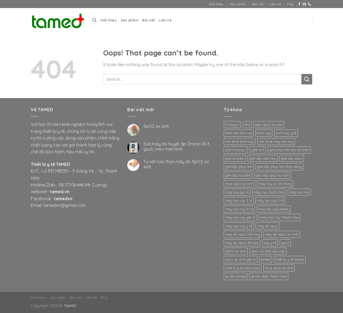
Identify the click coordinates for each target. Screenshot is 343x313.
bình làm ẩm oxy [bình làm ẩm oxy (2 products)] (238, 133)
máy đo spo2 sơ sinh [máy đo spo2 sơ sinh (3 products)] (281, 234)
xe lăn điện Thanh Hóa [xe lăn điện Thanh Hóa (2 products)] (269, 276)
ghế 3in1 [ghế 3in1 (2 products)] (257, 150)
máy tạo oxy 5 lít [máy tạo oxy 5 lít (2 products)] (270, 200)
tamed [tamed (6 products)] (265, 259)
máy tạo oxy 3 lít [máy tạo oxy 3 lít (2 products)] (238, 200)
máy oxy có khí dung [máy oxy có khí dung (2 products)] (275, 183)
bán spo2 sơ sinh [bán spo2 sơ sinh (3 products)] (269, 124)
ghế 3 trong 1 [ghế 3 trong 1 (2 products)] (235, 150)
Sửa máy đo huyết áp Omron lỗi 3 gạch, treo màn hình (176, 146)
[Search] (94, 20)
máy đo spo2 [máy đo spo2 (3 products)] (267, 226)
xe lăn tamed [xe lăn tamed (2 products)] (235, 276)
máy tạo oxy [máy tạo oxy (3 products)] (299, 192)
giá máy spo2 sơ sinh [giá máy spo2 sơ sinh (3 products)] (272, 175)
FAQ (290, 4)
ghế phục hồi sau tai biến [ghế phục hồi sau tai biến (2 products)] (289, 150)
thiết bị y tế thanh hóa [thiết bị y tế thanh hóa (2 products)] (242, 268)
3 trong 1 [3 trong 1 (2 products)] (232, 124)
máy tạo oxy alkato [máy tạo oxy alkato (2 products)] (273, 209)
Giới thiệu (216, 4)
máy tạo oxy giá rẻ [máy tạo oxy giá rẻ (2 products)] (240, 217)
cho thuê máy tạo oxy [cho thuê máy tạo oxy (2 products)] (276, 141)
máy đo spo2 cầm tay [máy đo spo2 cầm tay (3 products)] (242, 234)
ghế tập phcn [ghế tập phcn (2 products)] (291, 158)
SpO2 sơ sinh (156, 126)
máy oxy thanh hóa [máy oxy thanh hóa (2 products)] (269, 192)
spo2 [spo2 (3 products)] (285, 243)
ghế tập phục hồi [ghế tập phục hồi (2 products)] (238, 167)
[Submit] (306, 79)
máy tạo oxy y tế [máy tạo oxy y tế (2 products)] (238, 226)
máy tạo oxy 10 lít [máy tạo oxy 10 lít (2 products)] (239, 209)
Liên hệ (275, 4)
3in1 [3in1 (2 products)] (247, 124)
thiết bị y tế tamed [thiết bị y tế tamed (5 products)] (289, 259)
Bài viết (258, 4)
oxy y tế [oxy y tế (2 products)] (270, 243)
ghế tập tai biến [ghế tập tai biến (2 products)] (238, 175)
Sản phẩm (238, 4)
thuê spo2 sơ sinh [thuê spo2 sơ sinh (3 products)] (279, 268)
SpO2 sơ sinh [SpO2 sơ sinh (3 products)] (235, 251)
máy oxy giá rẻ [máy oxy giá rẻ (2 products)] (237, 192)
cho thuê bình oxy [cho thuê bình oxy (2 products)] (239, 141)
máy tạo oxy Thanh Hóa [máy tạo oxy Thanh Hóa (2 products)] (279, 217)
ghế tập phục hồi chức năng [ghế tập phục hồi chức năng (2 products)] (279, 167)
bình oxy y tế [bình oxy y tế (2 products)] (286, 133)
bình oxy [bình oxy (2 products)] (264, 133)
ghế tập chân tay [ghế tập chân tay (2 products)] (262, 158)
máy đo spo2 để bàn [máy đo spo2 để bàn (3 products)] (242, 243)
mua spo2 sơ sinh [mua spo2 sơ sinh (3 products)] (239, 183)
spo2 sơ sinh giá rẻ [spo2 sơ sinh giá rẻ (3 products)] (240, 259)
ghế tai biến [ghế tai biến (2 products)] (234, 158)
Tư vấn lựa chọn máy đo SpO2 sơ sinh (176, 164)
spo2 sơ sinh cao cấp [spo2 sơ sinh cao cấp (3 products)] (268, 251)
